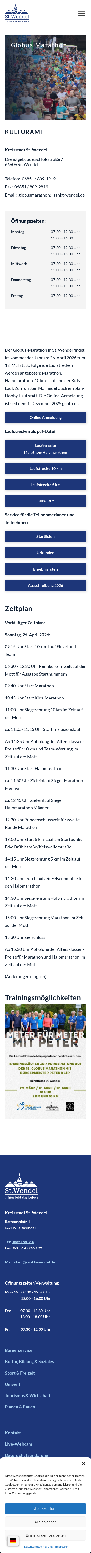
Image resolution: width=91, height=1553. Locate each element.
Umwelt (12, 1384)
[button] (83, 1463)
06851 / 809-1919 (39, 178)
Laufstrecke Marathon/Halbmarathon (45, 448)
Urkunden (45, 552)
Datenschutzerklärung (38, 1546)
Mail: (30, 1262)
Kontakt (13, 1432)
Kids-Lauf (45, 500)
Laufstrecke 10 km (46, 468)
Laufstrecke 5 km (45, 484)
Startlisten (45, 536)
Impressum (62, 1546)
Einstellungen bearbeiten (45, 1535)
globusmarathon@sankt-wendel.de (51, 195)
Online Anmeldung (46, 417)
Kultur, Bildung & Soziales (29, 1361)
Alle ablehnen (45, 1522)
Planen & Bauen (20, 1406)
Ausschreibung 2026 (45, 585)
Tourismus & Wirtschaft (27, 1395)
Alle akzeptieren (45, 1509)
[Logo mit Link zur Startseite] (17, 13)
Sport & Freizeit (20, 1372)
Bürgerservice (19, 1350)
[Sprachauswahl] (13, 1540)
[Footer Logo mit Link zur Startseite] (21, 1191)
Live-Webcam (18, 1444)
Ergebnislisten (45, 569)
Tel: (19, 1242)
